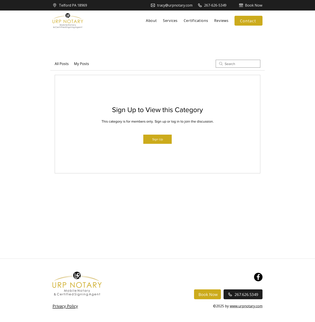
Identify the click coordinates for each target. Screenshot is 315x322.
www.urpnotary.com (246, 306)
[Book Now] (251, 5)
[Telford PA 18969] (70, 5)
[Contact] (248, 21)
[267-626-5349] (212, 5)
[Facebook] (258, 277)
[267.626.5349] (243, 294)
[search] (238, 64)
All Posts (62, 63)
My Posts (81, 63)
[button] (65, 306)
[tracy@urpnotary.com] (171, 5)
